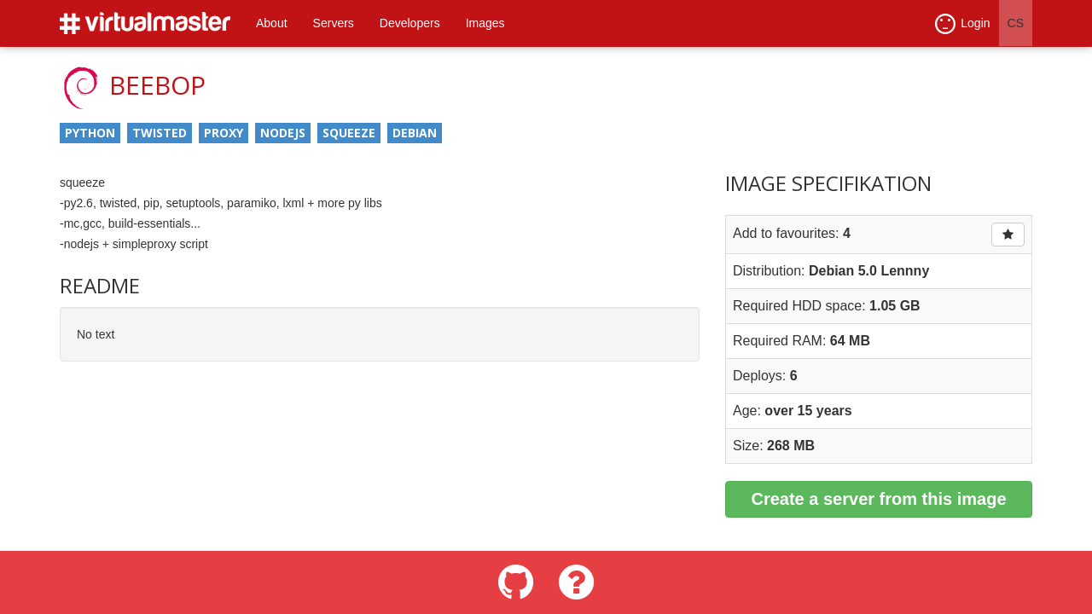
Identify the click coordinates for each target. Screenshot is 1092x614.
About (272, 23)
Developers (410, 23)
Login (962, 24)
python (90, 133)
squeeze (348, 133)
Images (485, 23)
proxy (223, 133)
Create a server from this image (878, 498)
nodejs (282, 133)
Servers (333, 23)
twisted (159, 133)
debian (414, 133)
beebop (157, 84)
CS (1016, 23)
